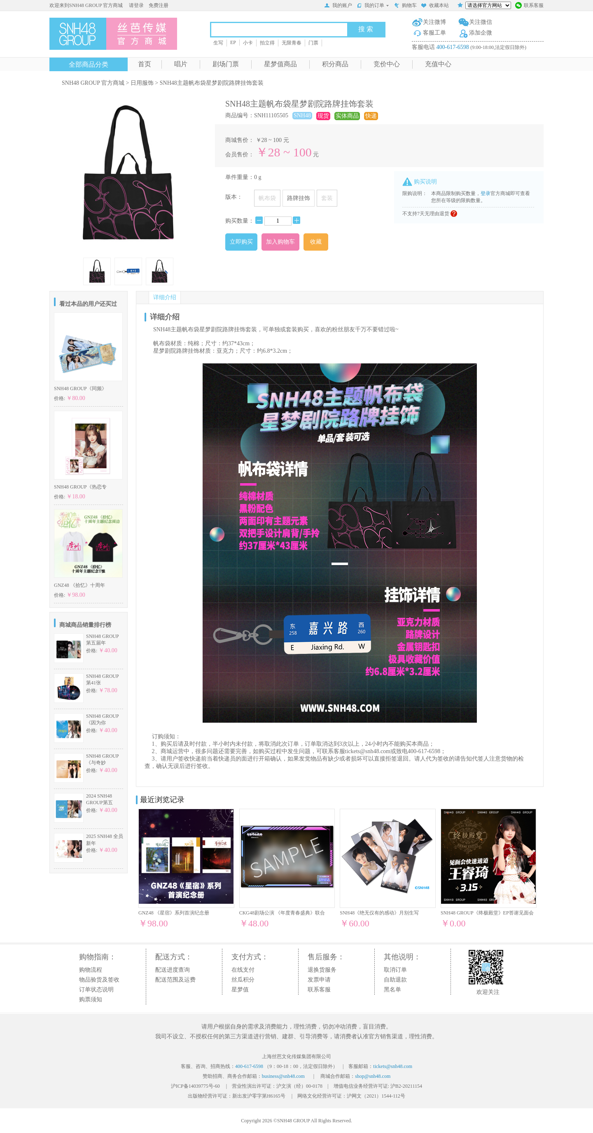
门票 (313, 43)
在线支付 (242, 970)
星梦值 (240, 989)
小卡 (248, 43)
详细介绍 (164, 297)
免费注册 (158, 5)
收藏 (316, 242)
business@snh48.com (283, 1076)
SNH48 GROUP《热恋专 (80, 487)
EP (233, 42)
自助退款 (395, 980)
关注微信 (480, 22)
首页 (144, 63)
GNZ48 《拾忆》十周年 (79, 585)
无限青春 (291, 43)
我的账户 (338, 6)
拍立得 (267, 43)
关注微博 (434, 22)
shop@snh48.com (372, 1076)
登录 (485, 193)
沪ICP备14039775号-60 (195, 1086)
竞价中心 (387, 63)
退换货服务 (322, 970)
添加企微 (480, 33)
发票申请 (319, 980)
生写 (218, 43)
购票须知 (90, 999)
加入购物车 (280, 242)
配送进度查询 (172, 970)
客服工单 (434, 33)
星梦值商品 (280, 63)
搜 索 (365, 29)
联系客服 (529, 6)
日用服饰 (142, 83)
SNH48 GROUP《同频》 (80, 388)
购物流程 (90, 970)
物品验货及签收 (99, 980)
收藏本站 (435, 6)
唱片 (180, 63)
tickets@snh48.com (368, 751)
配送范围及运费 (175, 980)
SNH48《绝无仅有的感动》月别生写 (379, 913)
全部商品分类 (88, 64)
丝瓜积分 (242, 980)
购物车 (405, 6)
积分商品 (335, 63)
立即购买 (241, 242)
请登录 (136, 5)
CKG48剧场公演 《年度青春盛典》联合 (282, 913)
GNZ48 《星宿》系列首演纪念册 (173, 913)
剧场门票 (225, 63)
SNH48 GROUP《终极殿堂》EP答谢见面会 (487, 913)
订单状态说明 (96, 989)
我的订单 (373, 5)
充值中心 (438, 63)
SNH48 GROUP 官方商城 (93, 83)
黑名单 (392, 989)
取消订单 (395, 970)
